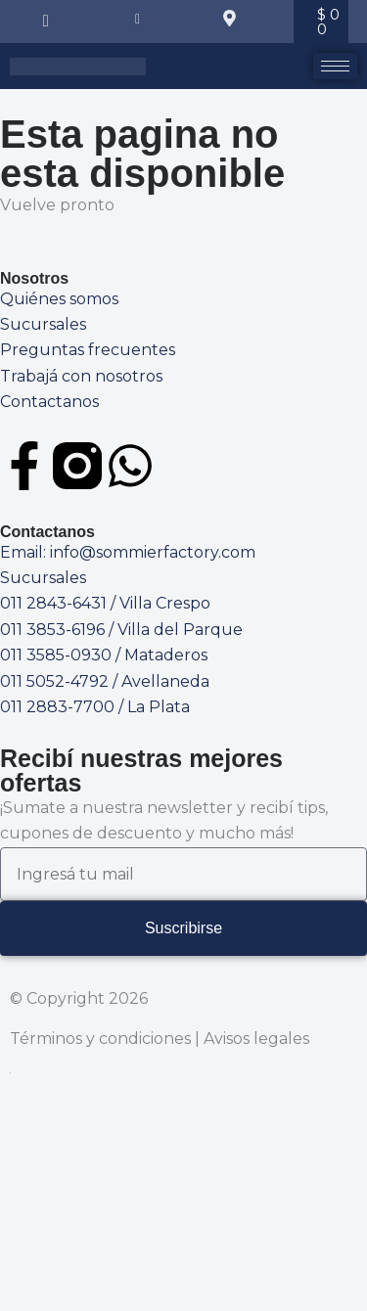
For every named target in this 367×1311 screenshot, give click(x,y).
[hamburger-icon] (335, 66)
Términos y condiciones (100, 1038)
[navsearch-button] (46, 21)
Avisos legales (256, 1038)
